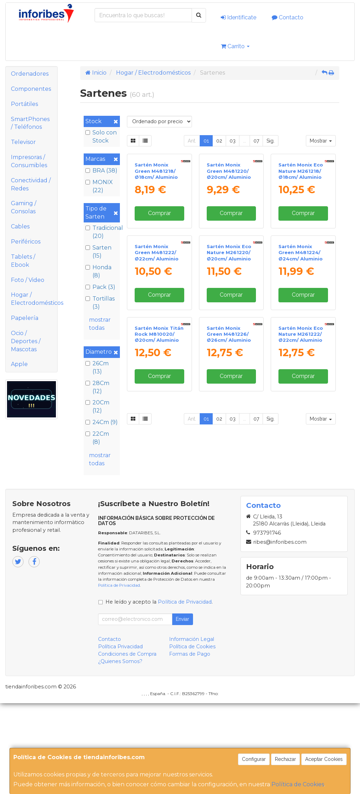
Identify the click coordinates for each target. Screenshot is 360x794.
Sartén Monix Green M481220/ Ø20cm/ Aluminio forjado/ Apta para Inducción (231, 225)
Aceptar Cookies (324, 759)
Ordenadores (30, 73)
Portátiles (24, 104)
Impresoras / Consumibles (29, 161)
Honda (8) (98, 271)
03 (233, 141)
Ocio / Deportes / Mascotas (25, 341)
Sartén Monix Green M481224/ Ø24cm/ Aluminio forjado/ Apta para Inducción (302, 355)
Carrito (235, 46)
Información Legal (191, 729)
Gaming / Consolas (23, 207)
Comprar (159, 261)
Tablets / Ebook (23, 260)
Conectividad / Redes (31, 184)
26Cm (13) (97, 367)
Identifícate (238, 17)
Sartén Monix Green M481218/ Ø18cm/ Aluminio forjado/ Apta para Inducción (159, 225)
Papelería (24, 318)
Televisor (23, 142)
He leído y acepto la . (159, 692)
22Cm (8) (97, 437)
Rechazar (285, 759)
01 (206, 141)
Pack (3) (100, 287)
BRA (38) (101, 170)
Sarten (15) (98, 251)
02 (219, 141)
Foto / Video (27, 280)
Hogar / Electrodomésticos (34, 298)
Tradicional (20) (101, 232)
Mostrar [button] (321, 141)
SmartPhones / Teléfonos (30, 123)
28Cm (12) (97, 387)
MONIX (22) (99, 186)
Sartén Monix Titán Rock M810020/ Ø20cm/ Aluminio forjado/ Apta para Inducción (159, 485)
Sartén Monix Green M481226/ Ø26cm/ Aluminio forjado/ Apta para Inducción (231, 485)
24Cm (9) (101, 422)
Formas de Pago (189, 744)
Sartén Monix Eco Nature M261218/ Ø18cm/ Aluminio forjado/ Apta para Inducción (302, 225)
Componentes (31, 89)
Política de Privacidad (119, 676)
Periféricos (25, 241)
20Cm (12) (97, 406)
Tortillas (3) (100, 302)
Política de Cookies (297, 784)
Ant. (192, 141)
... (244, 141)
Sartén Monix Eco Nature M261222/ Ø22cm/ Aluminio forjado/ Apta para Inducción (302, 485)
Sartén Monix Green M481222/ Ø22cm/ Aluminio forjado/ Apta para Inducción (159, 355)
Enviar (182, 709)
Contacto (287, 17)
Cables (20, 226)
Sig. (270, 141)
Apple (19, 364)
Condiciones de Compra (127, 744)
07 (256, 141)
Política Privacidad (120, 737)
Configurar (254, 759)
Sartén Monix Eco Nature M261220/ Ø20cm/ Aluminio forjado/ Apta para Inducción (231, 355)
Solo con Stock (101, 136)
